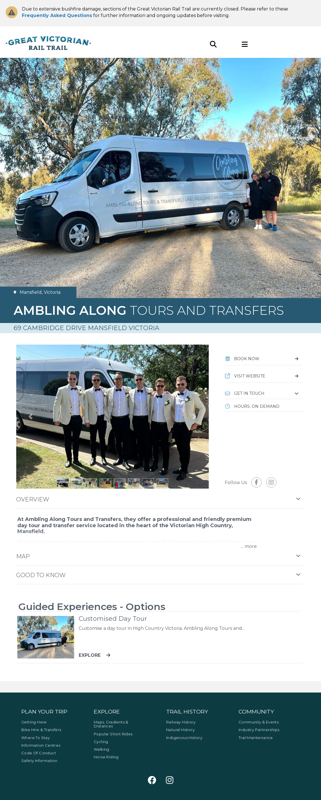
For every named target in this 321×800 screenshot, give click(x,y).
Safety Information (39, 760)
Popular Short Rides (113, 734)
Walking (101, 749)
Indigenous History (184, 737)
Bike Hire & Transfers (41, 729)
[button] (264, 393)
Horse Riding (106, 757)
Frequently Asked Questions (57, 15)
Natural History (180, 729)
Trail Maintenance (256, 737)
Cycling (101, 741)
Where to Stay (35, 737)
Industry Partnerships (259, 729)
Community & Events (259, 722)
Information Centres (41, 745)
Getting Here (34, 722)
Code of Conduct (38, 753)
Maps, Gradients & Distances (111, 724)
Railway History (180, 722)
